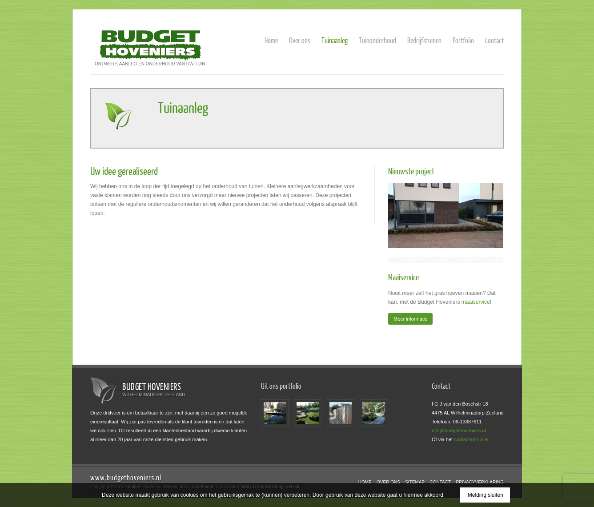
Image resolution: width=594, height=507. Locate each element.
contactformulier (471, 439)
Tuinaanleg (334, 40)
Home (271, 40)
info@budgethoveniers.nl (459, 430)
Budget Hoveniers (151, 386)
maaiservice (476, 302)
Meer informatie (410, 319)
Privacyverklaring (480, 482)
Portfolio (463, 40)
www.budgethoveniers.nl (125, 477)
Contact (494, 40)
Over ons (299, 40)
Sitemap (415, 482)
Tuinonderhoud (377, 40)
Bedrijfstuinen (424, 40)
